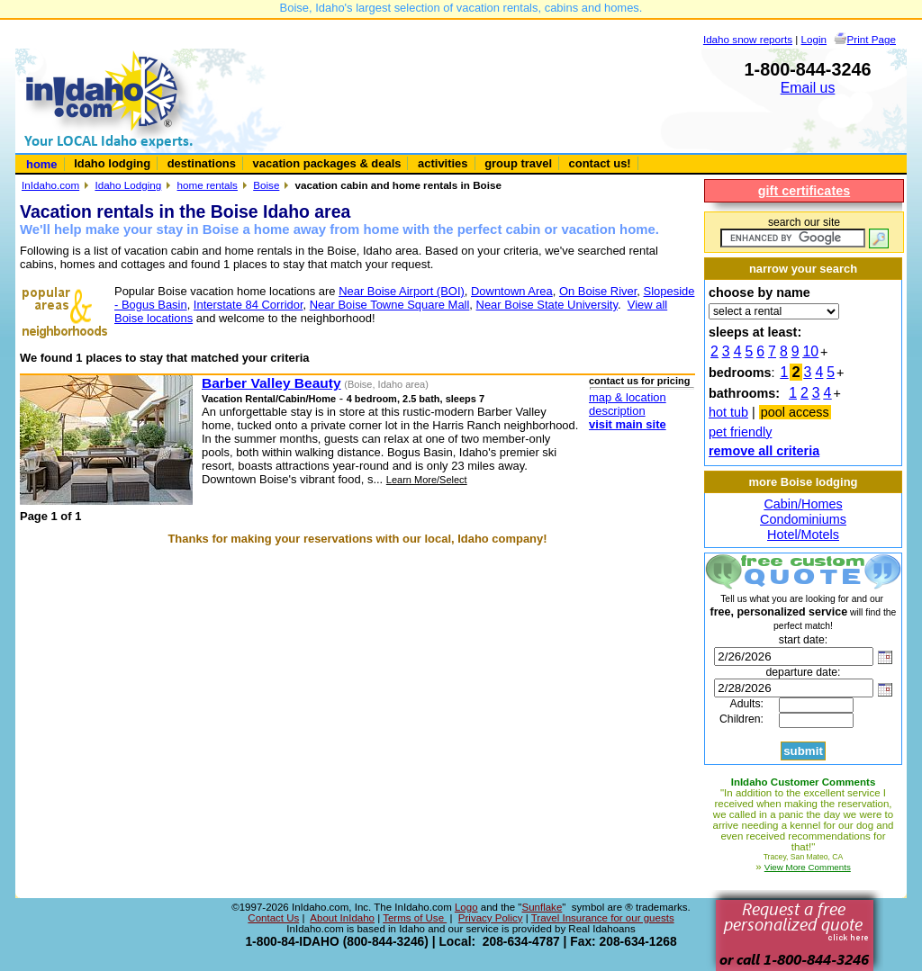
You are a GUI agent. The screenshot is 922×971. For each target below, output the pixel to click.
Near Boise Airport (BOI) (402, 291)
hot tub (728, 412)
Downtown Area (512, 291)
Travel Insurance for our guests (602, 918)
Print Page (871, 39)
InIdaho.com (50, 185)
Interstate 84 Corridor (248, 304)
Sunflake (541, 907)
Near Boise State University (547, 304)
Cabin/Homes (803, 504)
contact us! (600, 163)
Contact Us (273, 918)
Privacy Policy (490, 918)
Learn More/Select (426, 479)
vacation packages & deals (327, 163)
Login (814, 39)
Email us (808, 87)
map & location (627, 397)
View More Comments (807, 867)
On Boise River (598, 291)
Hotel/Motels (803, 534)
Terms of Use (415, 918)
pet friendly (740, 432)
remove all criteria (764, 451)
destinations (201, 163)
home (42, 164)
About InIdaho (342, 918)
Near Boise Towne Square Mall (390, 304)
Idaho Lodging (128, 185)
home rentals (207, 185)
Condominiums (803, 519)
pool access (795, 412)
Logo (466, 907)
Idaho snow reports (747, 39)
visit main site (627, 424)
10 (811, 351)
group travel (518, 163)
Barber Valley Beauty (271, 383)
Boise (266, 185)
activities (442, 163)
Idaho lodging (112, 163)
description (617, 411)
